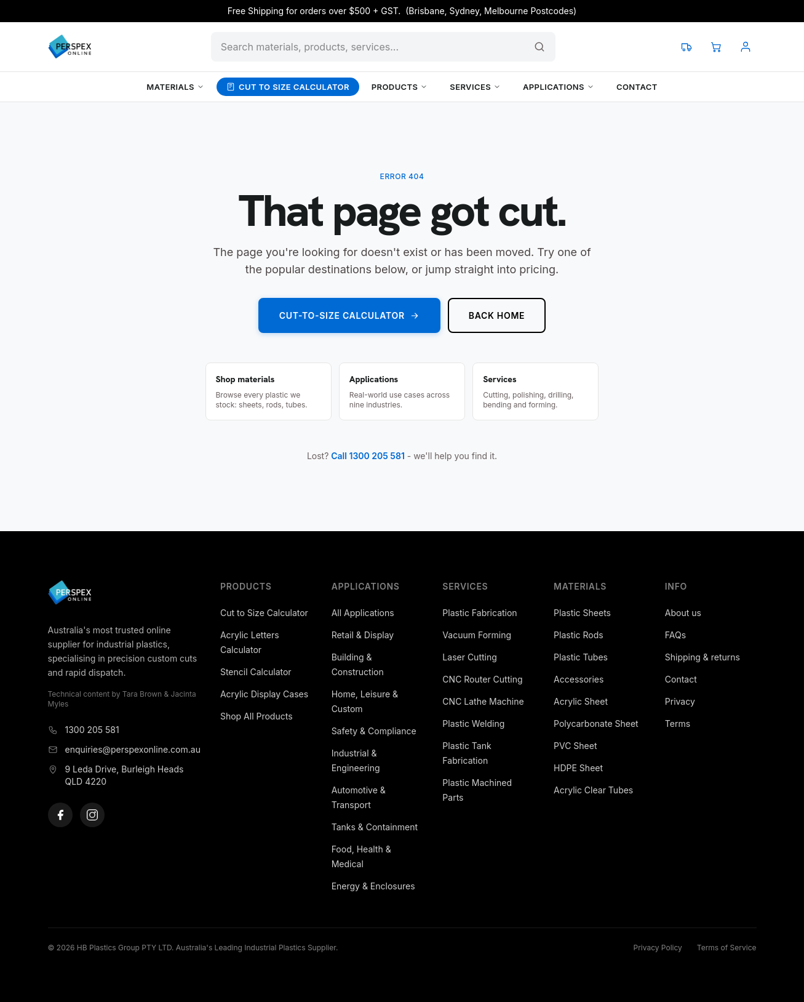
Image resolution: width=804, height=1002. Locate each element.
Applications (558, 87)
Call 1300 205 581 (368, 456)
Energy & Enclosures (373, 886)
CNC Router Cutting (482, 679)
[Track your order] (686, 47)
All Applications (363, 612)
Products (400, 87)
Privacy (680, 701)
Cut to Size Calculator (287, 87)
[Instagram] (92, 815)
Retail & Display (363, 635)
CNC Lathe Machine (482, 701)
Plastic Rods (578, 635)
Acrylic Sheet (581, 701)
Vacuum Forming (476, 635)
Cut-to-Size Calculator (349, 315)
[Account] (745, 47)
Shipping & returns (702, 657)
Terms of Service (727, 947)
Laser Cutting (469, 657)
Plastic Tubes (581, 657)
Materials (175, 87)
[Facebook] (60, 815)
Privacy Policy (658, 947)
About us (683, 612)
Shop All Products (256, 716)
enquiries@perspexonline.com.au (124, 749)
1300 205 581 (83, 729)
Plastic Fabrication (479, 612)
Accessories (578, 679)
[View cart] (716, 47)
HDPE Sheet (578, 768)
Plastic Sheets (582, 612)
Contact (637, 87)
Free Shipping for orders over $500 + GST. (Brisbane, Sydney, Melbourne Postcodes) (402, 11)
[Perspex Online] (70, 46)
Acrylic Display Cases (264, 694)
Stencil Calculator (256, 672)
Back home (497, 315)
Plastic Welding (473, 723)
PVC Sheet (575, 745)
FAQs (675, 635)
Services (475, 87)
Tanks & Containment (375, 827)
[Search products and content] (383, 47)
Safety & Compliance (374, 731)
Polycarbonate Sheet (596, 723)
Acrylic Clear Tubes (593, 790)
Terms (677, 723)
